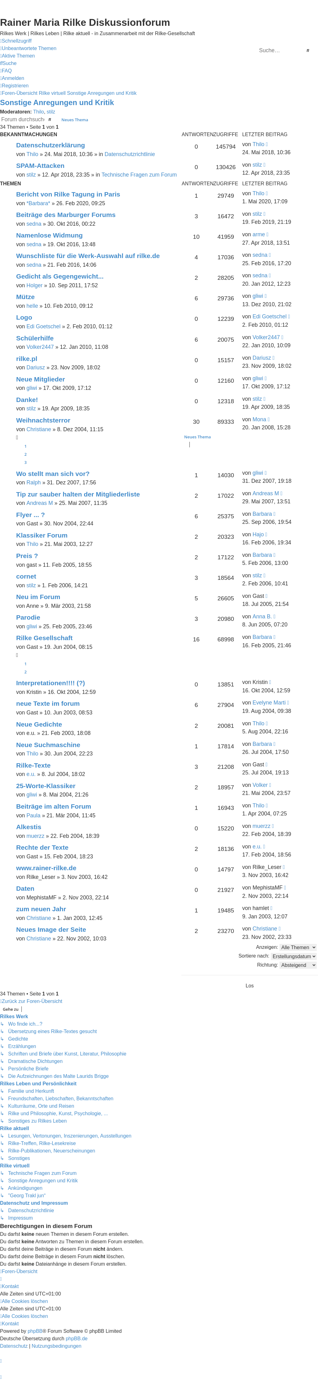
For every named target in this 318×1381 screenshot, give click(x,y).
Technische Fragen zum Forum (139, 175)
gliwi (257, 296)
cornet (26, 576)
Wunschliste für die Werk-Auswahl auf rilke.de (88, 255)
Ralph (33, 482)
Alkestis (28, 826)
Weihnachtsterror (43, 420)
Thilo (38, 111)
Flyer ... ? (30, 514)
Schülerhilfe (35, 338)
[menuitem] (28, 48)
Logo (24, 317)
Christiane (38, 429)
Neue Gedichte (39, 724)
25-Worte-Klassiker (45, 785)
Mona (259, 419)
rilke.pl (26, 358)
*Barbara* (38, 203)
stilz (51, 111)
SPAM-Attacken (40, 165)
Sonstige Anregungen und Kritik (57, 102)
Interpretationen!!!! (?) (50, 682)
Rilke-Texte (33, 765)
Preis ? (27, 555)
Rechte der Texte (42, 847)
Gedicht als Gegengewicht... (60, 276)
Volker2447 (40, 347)
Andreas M (39, 503)
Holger (34, 285)
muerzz (35, 836)
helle (32, 306)
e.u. (30, 774)
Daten (25, 888)
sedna (33, 224)
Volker (260, 785)
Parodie (28, 617)
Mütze (25, 296)
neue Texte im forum (48, 703)
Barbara (262, 514)
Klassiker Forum (41, 535)
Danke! (27, 399)
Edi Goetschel (43, 326)
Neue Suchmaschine (48, 744)
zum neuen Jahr (41, 908)
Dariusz (35, 367)
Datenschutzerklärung (50, 145)
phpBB (35, 1331)
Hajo (258, 534)
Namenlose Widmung (49, 235)
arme (258, 234)
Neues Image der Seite (51, 929)
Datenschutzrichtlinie (130, 154)
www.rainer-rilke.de (46, 867)
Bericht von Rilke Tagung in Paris (68, 194)
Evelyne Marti (269, 703)
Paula (33, 815)
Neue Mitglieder (40, 379)
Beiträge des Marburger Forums (66, 214)
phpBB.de (77, 1338)
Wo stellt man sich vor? (53, 473)
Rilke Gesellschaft (44, 637)
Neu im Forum (38, 596)
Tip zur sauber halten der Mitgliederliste (78, 494)
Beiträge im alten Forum (53, 806)
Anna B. (262, 616)
